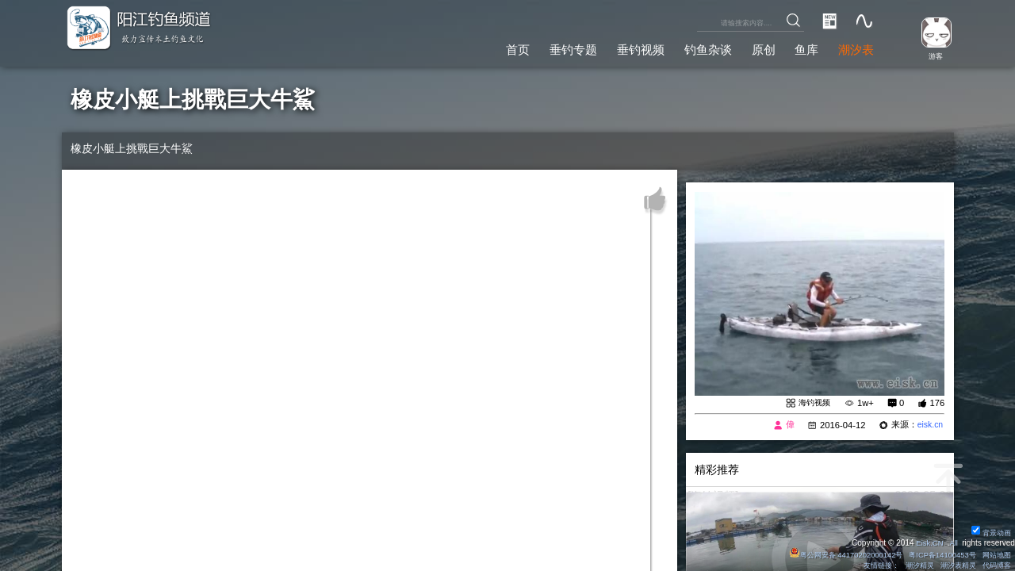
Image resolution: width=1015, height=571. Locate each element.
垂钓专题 (552, 47)
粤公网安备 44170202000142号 (832, 554)
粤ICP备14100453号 (935, 554)
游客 (932, 55)
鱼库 (801, 47)
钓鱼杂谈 (696, 47)
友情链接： (867, 565)
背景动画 (988, 531)
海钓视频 (812, 403)
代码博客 (994, 565)
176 (936, 403)
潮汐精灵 (910, 565)
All (952, 542)
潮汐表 (854, 47)
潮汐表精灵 (952, 565)
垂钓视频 (624, 47)
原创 (755, 47)
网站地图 (994, 554)
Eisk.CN (927, 542)
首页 (494, 47)
